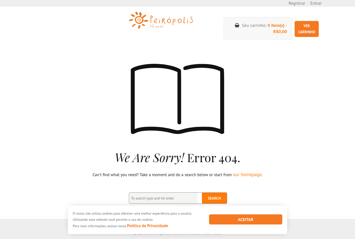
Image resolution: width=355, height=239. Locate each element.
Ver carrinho (303, 24)
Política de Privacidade (143, 226)
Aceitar (245, 220)
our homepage (247, 166)
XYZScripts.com (196, 236)
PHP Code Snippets (161, 236)
